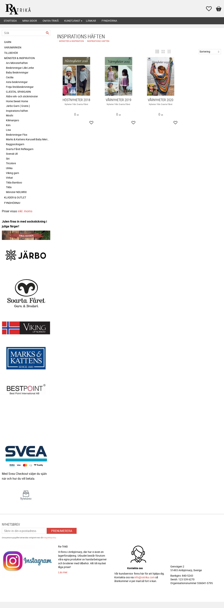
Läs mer (62, 570)
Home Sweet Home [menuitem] (17, 101)
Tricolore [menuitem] (11, 163)
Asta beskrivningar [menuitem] (17, 82)
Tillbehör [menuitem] (11, 53)
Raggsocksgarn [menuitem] (15, 144)
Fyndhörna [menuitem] (109, 20)
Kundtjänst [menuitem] (72, 20)
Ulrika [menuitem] (9, 168)
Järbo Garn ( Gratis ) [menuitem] (18, 106)
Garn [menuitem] (7, 42)
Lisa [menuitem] (8, 130)
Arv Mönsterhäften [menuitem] (17, 63)
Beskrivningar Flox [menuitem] (16, 134)
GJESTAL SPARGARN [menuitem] (18, 91)
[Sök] (47, 33)
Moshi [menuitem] (9, 115)
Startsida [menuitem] (10, 20)
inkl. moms (25, 211)
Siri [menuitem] (8, 158)
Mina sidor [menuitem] (29, 20)
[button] (210, 9)
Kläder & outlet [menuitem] (15, 197)
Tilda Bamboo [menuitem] (14, 182)
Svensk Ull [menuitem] (12, 153)
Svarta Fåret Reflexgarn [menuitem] (19, 149)
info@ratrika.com (144, 575)
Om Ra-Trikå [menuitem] (51, 20)
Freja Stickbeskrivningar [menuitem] (20, 87)
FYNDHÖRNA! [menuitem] (12, 203)
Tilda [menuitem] (9, 187)
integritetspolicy (49, 536)
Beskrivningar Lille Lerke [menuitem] (20, 68)
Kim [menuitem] (8, 125)
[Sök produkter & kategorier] (26, 33)
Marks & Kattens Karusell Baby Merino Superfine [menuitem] (28, 139)
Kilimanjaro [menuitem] (12, 120)
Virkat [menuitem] (9, 177)
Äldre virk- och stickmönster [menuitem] (22, 96)
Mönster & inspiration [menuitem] (19, 58)
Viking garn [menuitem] (12, 173)
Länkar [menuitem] (91, 20)
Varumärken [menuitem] (12, 47)
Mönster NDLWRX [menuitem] (16, 192)
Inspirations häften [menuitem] (17, 110)
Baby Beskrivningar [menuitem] (17, 72)
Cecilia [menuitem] (9, 77)
